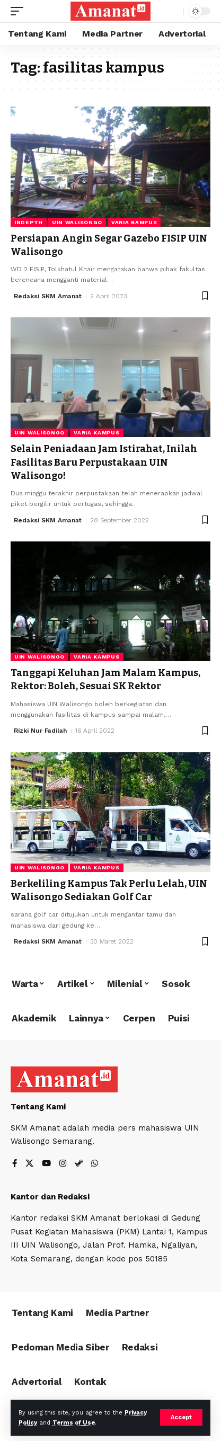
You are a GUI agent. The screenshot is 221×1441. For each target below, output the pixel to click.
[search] (173, 11)
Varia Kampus (134, 222)
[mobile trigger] (20, 11)
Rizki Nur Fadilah (40, 730)
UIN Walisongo (77, 222)
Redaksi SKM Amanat (48, 296)
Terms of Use (73, 1422)
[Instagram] (63, 1164)
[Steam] (78, 1164)
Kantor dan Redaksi (50, 1197)
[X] (29, 1164)
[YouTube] (46, 1164)
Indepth (28, 222)
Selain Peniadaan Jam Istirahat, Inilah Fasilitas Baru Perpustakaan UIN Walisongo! (104, 462)
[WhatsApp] (95, 1164)
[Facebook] (15, 1164)
